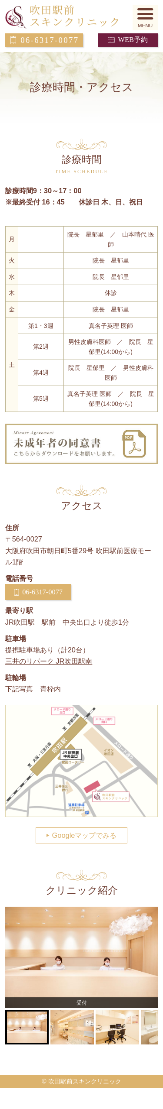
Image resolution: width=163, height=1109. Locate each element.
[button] (145, 18)
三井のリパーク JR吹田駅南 (49, 661)
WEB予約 (132, 40)
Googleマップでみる (84, 835)
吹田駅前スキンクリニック (81, 17)
